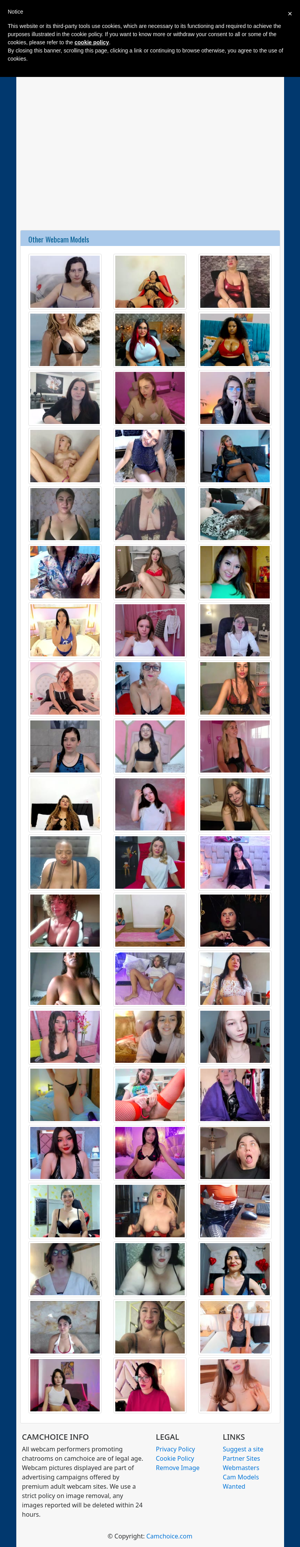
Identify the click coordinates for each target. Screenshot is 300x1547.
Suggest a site (243, 1449)
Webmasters (241, 1467)
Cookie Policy (175, 1458)
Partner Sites (241, 1458)
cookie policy (92, 42)
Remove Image (178, 1467)
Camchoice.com (169, 1536)
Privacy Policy (175, 1449)
